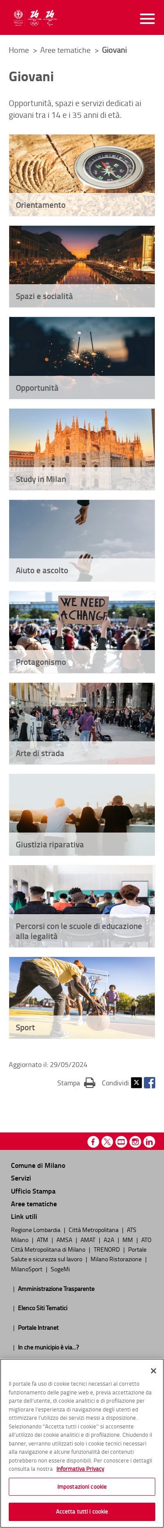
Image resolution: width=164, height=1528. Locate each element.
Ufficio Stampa (33, 1191)
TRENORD (107, 1249)
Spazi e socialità (44, 296)
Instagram (135, 1142)
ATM (43, 1239)
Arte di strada (40, 753)
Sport (25, 1027)
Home (19, 50)
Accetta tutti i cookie (82, 1511)
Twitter (136, 1082)
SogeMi (60, 1268)
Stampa (76, 1082)
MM (128, 1239)
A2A (109, 1239)
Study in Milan (41, 479)
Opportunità (37, 387)
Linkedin (149, 1142)
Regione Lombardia (36, 1229)
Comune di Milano (38, 1165)
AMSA (64, 1239)
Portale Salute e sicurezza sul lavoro (79, 1254)
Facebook (149, 1082)
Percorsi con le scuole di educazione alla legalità (79, 931)
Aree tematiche (66, 50)
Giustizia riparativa (50, 844)
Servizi (21, 1178)
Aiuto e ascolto (42, 570)
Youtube (121, 1142)
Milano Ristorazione (117, 1258)
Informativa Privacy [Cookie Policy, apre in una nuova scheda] (80, 1469)
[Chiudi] (153, 1370)
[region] (82, 1443)
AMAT (88, 1239)
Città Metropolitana (94, 1229)
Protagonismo (41, 662)
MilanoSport (27, 1268)
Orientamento (41, 204)
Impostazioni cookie (82, 1486)
